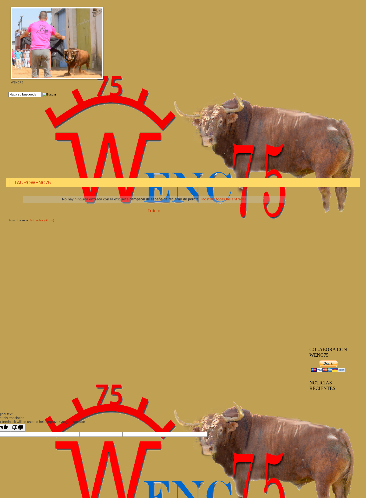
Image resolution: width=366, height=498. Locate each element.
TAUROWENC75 (32, 182)
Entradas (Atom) (42, 220)
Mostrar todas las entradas (223, 199)
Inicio (154, 210)
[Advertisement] (152, 138)
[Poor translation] (17, 428)
